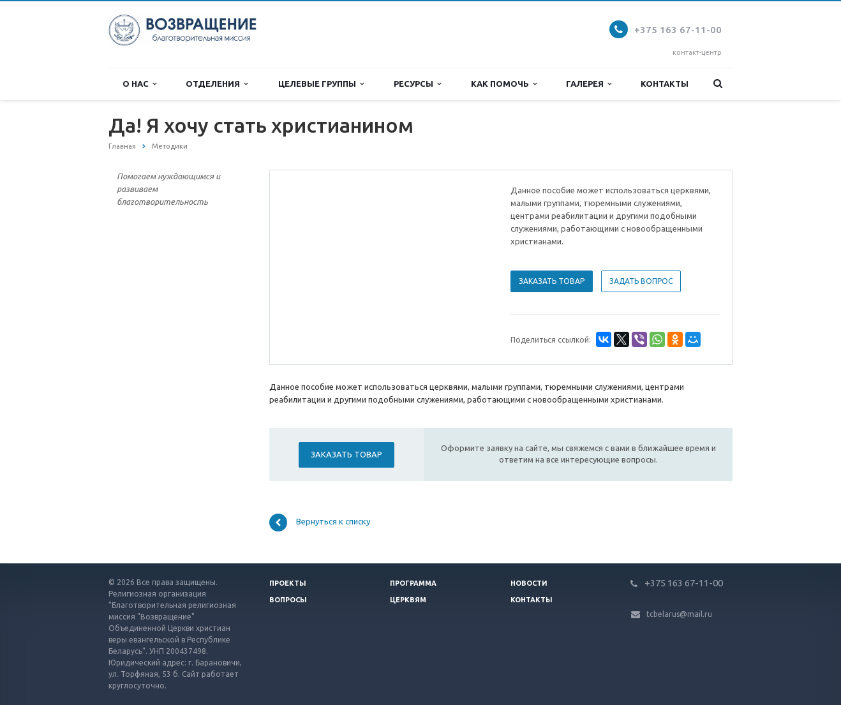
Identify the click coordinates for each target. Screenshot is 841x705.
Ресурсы (417, 84)
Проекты (287, 583)
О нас (139, 84)
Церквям (408, 600)
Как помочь (504, 84)
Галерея (588, 84)
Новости (528, 583)
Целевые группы (321, 84)
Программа (413, 583)
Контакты (664, 83)
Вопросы (288, 600)
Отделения (217, 84)
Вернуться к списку (319, 522)
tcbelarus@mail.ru (679, 614)
